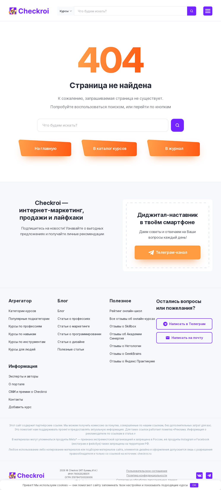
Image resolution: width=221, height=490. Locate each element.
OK (194, 485)
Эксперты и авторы (23, 376)
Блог (63, 300)
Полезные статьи (71, 349)
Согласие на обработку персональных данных (146, 480)
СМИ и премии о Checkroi (28, 391)
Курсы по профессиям (25, 326)
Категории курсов (22, 311)
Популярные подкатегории (29, 318)
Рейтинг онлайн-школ (126, 311)
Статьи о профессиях (74, 318)
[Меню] (207, 11)
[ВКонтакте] (199, 475)
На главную (46, 148)
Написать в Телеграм (187, 324)
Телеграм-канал (171, 252)
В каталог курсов (109, 148)
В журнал (174, 148)
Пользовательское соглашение (146, 471)
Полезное (120, 300)
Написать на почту (187, 338)
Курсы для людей (22, 349)
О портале (17, 384)
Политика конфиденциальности (146, 475)
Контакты (16, 399)
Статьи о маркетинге (74, 326)
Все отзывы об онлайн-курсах (132, 318)
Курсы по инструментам (27, 342)
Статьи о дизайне (71, 342)
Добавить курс (20, 407)
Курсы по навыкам (22, 334)
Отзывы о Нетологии (125, 346)
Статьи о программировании (79, 334)
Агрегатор (20, 300)
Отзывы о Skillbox (123, 326)
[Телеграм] (209, 475)
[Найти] (177, 125)
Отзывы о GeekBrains (125, 353)
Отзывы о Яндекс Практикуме (132, 361)
